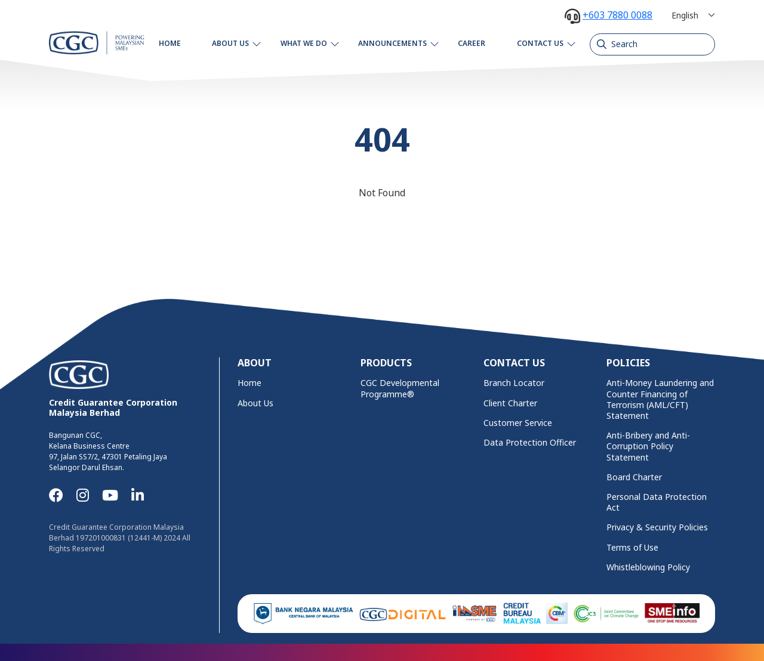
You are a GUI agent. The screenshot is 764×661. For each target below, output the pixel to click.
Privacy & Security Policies (657, 527)
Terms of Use (632, 547)
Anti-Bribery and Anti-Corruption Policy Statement (648, 446)
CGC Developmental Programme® (400, 388)
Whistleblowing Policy (648, 567)
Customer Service (517, 423)
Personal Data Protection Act (656, 502)
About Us (230, 43)
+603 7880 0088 (617, 14)
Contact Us (540, 43)
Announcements (392, 43)
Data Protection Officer (529, 442)
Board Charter (634, 477)
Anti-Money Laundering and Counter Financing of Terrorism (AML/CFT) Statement (660, 399)
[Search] (652, 44)
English (684, 15)
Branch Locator (513, 383)
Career (471, 43)
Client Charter (510, 403)
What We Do (304, 43)
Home (170, 43)
